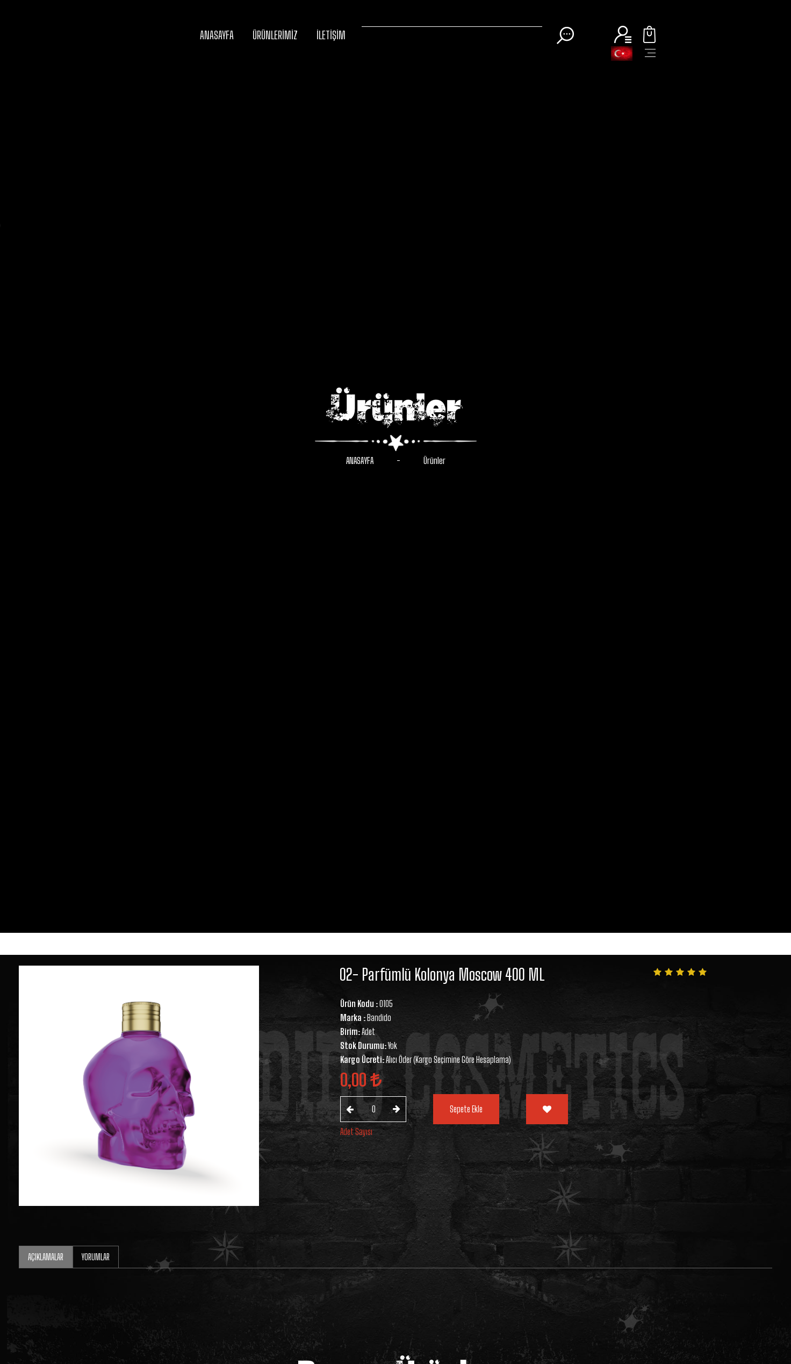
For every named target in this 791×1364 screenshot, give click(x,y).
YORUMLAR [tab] (96, 1257)
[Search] (452, 24)
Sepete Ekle (466, 1109)
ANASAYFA (217, 34)
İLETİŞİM (331, 34)
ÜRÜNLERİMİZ (275, 34)
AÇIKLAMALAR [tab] (45, 1257)
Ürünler (434, 460)
